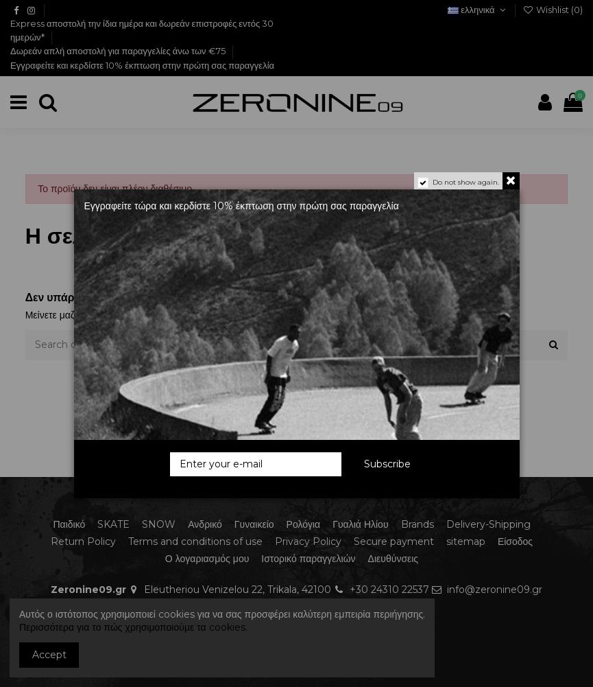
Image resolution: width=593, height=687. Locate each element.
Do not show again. (466, 182)
